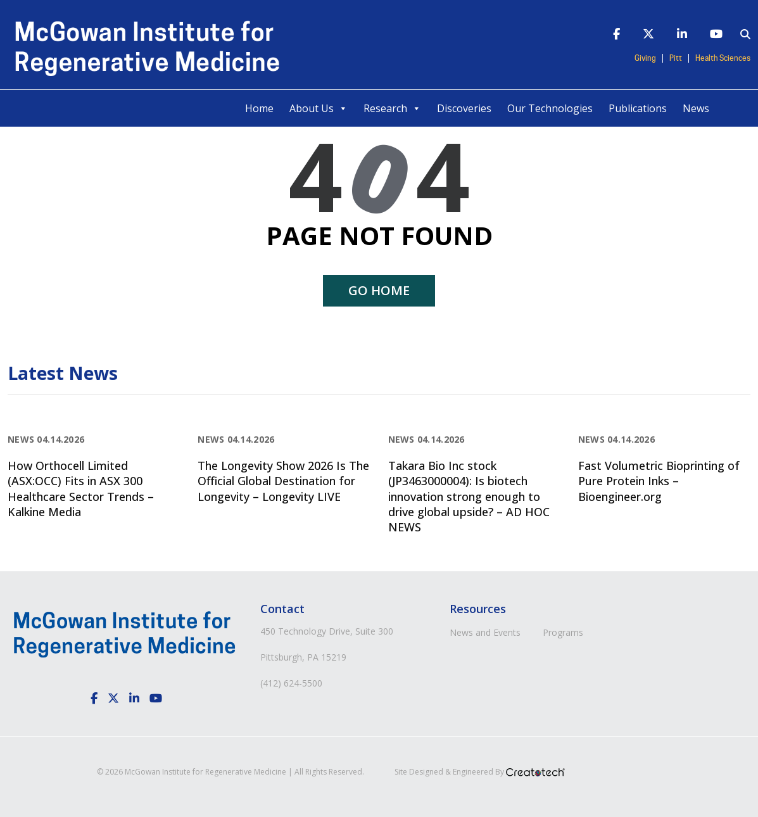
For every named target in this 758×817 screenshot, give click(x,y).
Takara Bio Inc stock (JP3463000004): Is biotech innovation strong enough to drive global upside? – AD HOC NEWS (469, 496)
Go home (379, 290)
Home (259, 108)
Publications (638, 108)
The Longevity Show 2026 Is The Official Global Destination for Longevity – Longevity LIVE (283, 481)
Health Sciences (722, 58)
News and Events (485, 632)
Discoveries (464, 108)
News (696, 108)
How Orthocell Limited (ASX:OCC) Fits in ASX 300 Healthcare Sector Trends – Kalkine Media (81, 488)
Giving (645, 58)
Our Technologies (550, 108)
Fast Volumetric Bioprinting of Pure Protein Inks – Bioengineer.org (659, 481)
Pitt (675, 58)
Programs (563, 632)
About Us (318, 108)
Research (392, 108)
